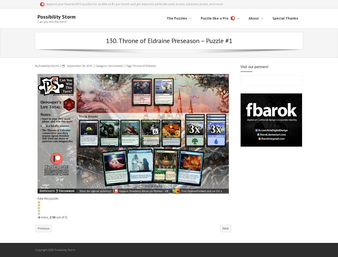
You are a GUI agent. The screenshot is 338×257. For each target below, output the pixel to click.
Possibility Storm (49, 66)
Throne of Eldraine (144, 66)
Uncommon (115, 66)
